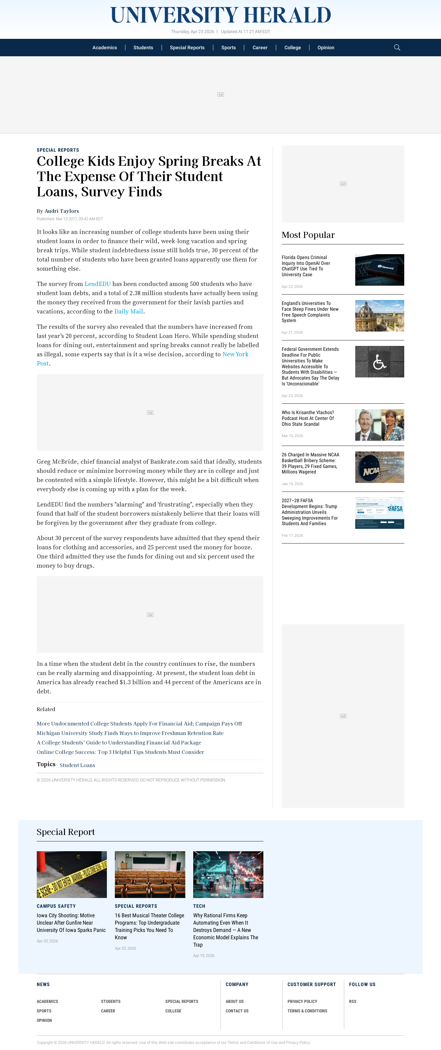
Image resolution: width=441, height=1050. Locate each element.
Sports (228, 47)
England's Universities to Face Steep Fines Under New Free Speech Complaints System (310, 311)
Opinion (326, 47)
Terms (233, 1043)
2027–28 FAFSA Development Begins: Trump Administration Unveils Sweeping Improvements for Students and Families (310, 512)
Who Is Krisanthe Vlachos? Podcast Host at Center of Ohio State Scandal (308, 418)
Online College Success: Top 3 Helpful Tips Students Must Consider (120, 751)
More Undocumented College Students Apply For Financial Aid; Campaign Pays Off (139, 723)
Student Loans (77, 765)
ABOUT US (235, 1001)
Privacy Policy (298, 1043)
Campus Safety (56, 906)
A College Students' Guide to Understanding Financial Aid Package (119, 742)
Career (260, 47)
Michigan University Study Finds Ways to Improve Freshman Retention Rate (130, 732)
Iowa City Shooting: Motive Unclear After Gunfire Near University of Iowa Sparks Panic (71, 923)
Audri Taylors (61, 210)
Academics (104, 47)
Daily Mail (128, 311)
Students (143, 47)
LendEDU (98, 284)
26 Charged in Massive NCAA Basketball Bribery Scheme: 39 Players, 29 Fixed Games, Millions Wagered (310, 463)
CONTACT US (237, 1010)
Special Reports (187, 47)
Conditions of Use (262, 1043)
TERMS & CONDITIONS (307, 1010)
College (293, 47)
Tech (199, 906)
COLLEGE (173, 1010)
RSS (352, 1001)
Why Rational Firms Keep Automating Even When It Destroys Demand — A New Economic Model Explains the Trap (225, 930)
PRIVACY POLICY (302, 1001)
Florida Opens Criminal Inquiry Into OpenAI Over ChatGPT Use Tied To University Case (306, 265)
